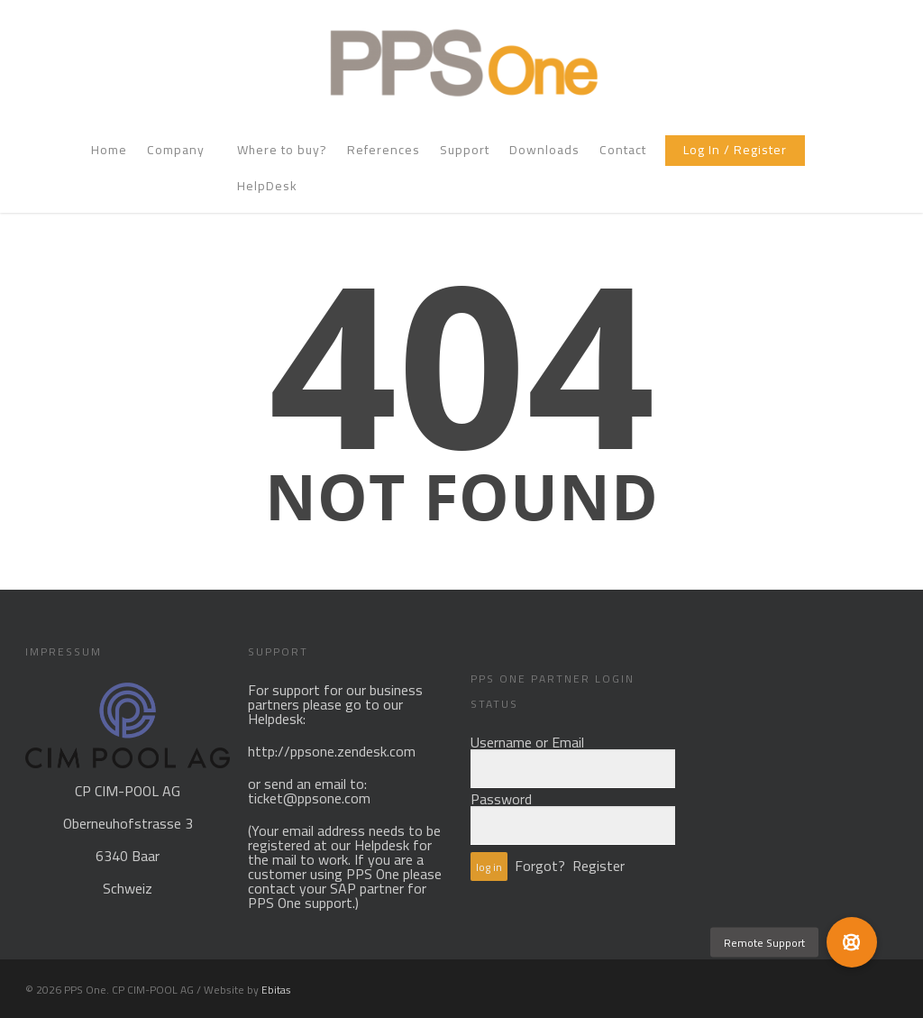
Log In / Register (735, 151)
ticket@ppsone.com (309, 798)
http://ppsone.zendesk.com (332, 751)
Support (464, 151)
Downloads (544, 151)
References (383, 151)
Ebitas (276, 989)
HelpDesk (267, 187)
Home (109, 151)
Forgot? (540, 865)
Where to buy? (282, 151)
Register (598, 865)
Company (183, 151)
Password (501, 798)
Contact (622, 151)
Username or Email (527, 742)
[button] (852, 942)
